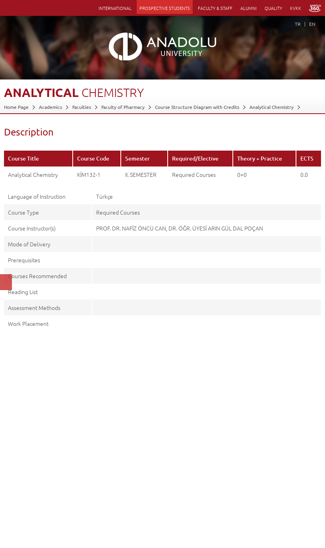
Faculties (81, 107)
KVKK (295, 8)
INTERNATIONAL (115, 8)
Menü (8, 8)
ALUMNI (248, 8)
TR (298, 24)
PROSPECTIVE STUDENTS (164, 8)
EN (312, 24)
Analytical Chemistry (272, 107)
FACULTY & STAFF (215, 8)
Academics (50, 107)
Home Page (16, 107)
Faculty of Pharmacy (123, 107)
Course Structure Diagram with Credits (197, 107)
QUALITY (273, 8)
